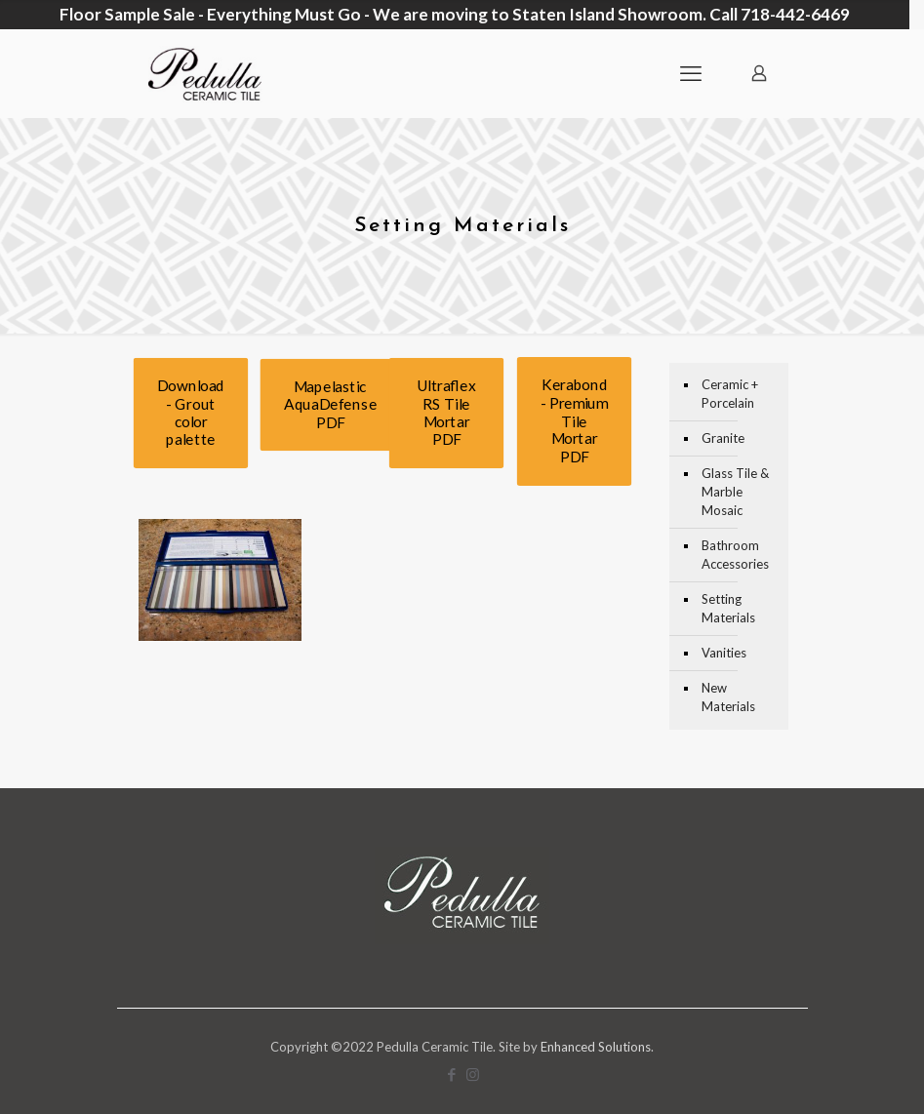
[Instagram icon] (472, 1066)
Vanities (724, 645)
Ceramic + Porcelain (730, 386)
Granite (723, 430)
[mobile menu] (690, 65)
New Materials (728, 689)
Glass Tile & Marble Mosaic (735, 484)
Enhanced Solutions (596, 1039)
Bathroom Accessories (735, 547)
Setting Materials (728, 600)
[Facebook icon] (452, 1066)
